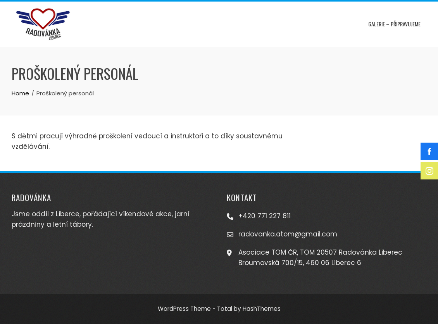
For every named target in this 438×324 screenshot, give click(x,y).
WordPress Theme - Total (195, 309)
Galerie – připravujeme (394, 24)
